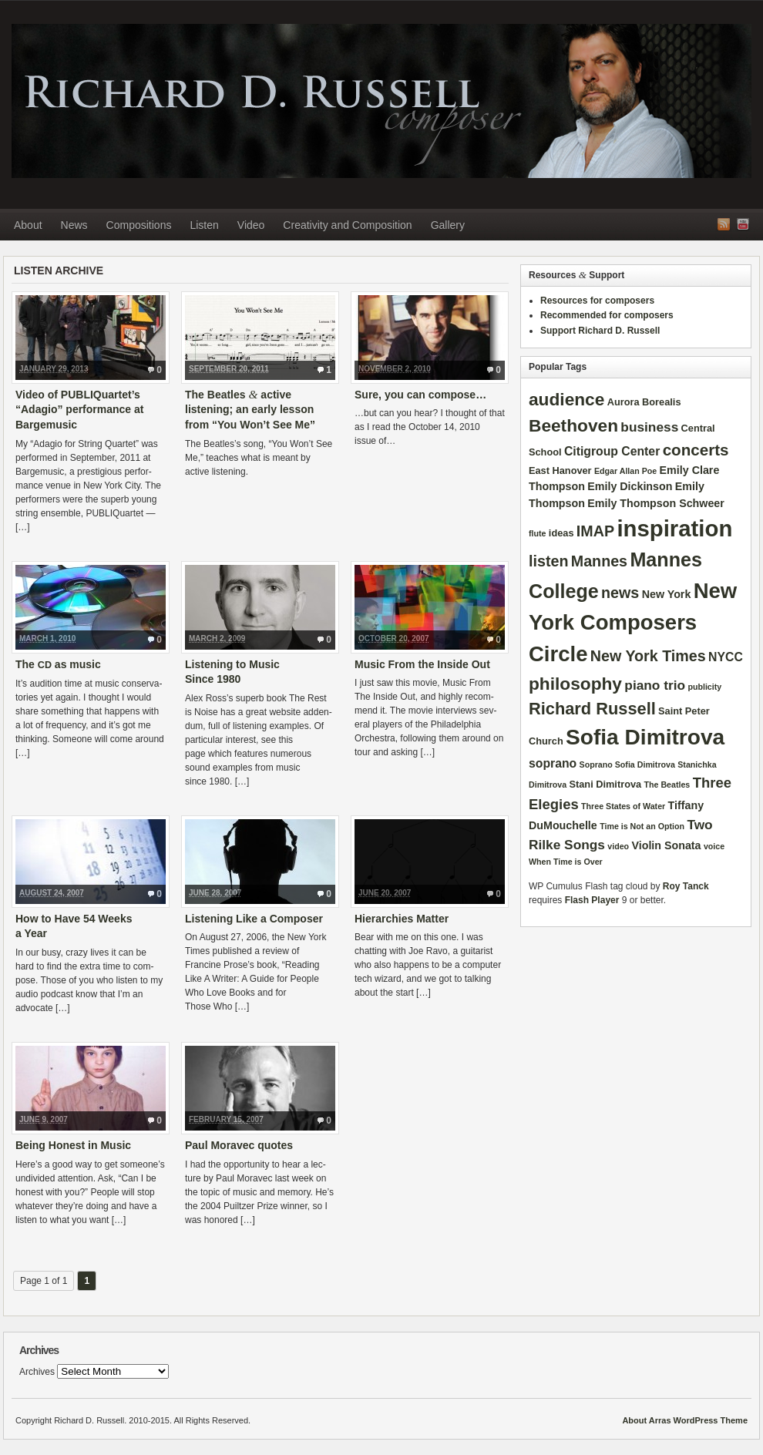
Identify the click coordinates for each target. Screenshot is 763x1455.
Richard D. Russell (381, 101)
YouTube (743, 224)
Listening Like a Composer (254, 918)
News (74, 225)
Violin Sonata (666, 845)
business (649, 427)
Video (251, 225)
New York (666, 594)
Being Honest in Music (73, 1145)
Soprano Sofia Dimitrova (627, 764)
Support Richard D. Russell (600, 330)
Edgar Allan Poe (625, 470)
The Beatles (667, 784)
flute (537, 533)
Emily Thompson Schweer (655, 503)
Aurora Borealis (644, 402)
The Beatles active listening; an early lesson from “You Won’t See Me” (250, 409)
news (620, 592)
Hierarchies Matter (402, 918)
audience (566, 399)
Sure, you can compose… (420, 394)
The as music (58, 664)
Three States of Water (623, 806)
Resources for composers (597, 300)
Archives (37, 1371)
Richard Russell (592, 708)
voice (714, 846)
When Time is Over (566, 861)
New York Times (648, 655)
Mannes (599, 561)
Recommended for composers (607, 315)
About (28, 225)
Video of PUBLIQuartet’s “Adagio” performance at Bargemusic (79, 409)
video (618, 846)
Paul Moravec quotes (239, 1145)
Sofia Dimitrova (645, 737)
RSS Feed (723, 224)
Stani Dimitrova (606, 784)
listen (548, 561)
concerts (696, 450)
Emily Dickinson (629, 486)
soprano (552, 763)
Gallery (448, 225)
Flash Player (592, 900)
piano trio (654, 685)
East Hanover (560, 470)
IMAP (595, 531)
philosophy (575, 684)
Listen (204, 225)
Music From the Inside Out (422, 664)
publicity (704, 686)
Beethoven (573, 425)
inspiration (674, 528)
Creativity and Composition (347, 225)
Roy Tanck (686, 886)
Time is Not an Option (642, 826)
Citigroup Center (612, 451)
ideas (561, 533)
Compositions (139, 225)
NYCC (725, 657)
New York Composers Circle (633, 623)
